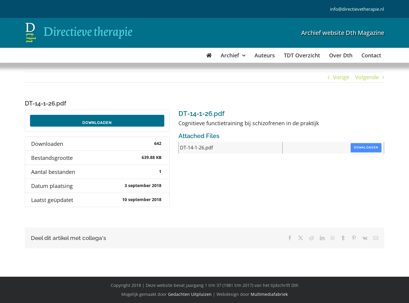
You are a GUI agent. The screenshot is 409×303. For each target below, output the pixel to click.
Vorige (341, 77)
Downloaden (97, 122)
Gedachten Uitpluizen (190, 294)
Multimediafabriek (269, 294)
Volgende (367, 77)
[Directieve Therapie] (79, 23)
